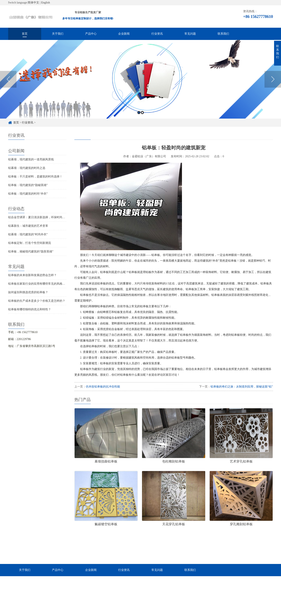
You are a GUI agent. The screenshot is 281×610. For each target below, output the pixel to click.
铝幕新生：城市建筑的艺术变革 (28, 225)
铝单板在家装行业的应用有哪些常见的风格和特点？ (41, 283)
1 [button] (139, 116)
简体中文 (33, 2)
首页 (25, 33)
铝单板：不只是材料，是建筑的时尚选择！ (35, 176)
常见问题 (190, 33)
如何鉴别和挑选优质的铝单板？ (28, 292)
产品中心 (91, 33)
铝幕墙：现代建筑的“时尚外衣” (28, 234)
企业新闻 (124, 33)
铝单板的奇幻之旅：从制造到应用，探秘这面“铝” (241, 386)
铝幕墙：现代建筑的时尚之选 (26, 168)
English (45, 2)
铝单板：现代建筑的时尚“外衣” (28, 193)
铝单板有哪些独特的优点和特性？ (29, 309)
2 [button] (142, 116)
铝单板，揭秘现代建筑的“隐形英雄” (30, 251)
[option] (140, 83)
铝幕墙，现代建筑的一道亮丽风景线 (31, 159)
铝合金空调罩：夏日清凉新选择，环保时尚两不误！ (41, 217)
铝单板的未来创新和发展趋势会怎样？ (32, 275)
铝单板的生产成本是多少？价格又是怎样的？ (36, 300)
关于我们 (57, 33)
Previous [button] (8, 83)
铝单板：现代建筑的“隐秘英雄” (28, 185)
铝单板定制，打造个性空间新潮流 (29, 242)
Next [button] (272, 83)
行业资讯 (157, 33)
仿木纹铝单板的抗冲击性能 (103, 386)
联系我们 (223, 33)
